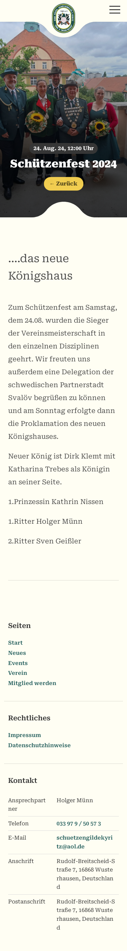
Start (15, 643)
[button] (115, 9)
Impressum (24, 735)
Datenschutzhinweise (39, 745)
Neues (17, 653)
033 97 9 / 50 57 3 (79, 823)
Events (18, 663)
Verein (17, 673)
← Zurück (63, 185)
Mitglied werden (32, 683)
